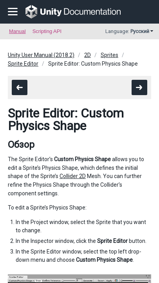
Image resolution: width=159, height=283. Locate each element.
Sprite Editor (23, 64)
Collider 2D (73, 176)
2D (87, 55)
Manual (17, 31)
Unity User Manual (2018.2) (41, 55)
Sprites (109, 55)
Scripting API (47, 31)
